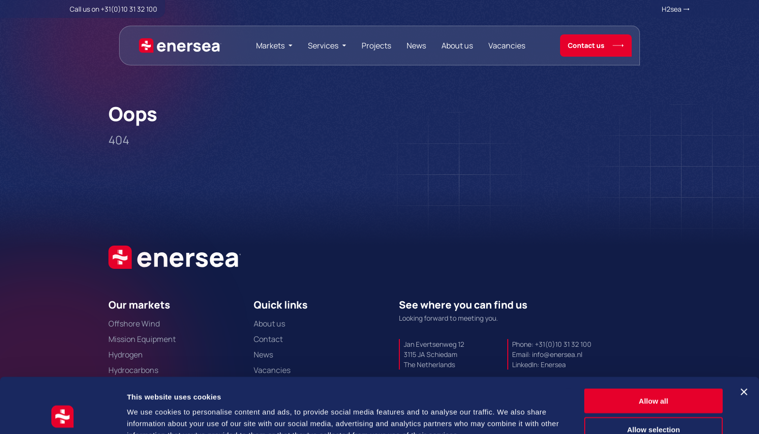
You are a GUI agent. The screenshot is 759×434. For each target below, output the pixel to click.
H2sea (672, 9)
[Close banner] (744, 340)
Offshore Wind (134, 323)
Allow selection (653, 377)
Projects (376, 45)
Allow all (653, 349)
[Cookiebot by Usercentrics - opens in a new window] (62, 415)
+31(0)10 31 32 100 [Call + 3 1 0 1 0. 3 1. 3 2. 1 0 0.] (129, 9)
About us (457, 45)
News (416, 45)
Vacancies (506, 45)
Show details (508, 415)
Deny (654, 406)
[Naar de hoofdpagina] (180, 45)
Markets (270, 45)
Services (323, 45)
